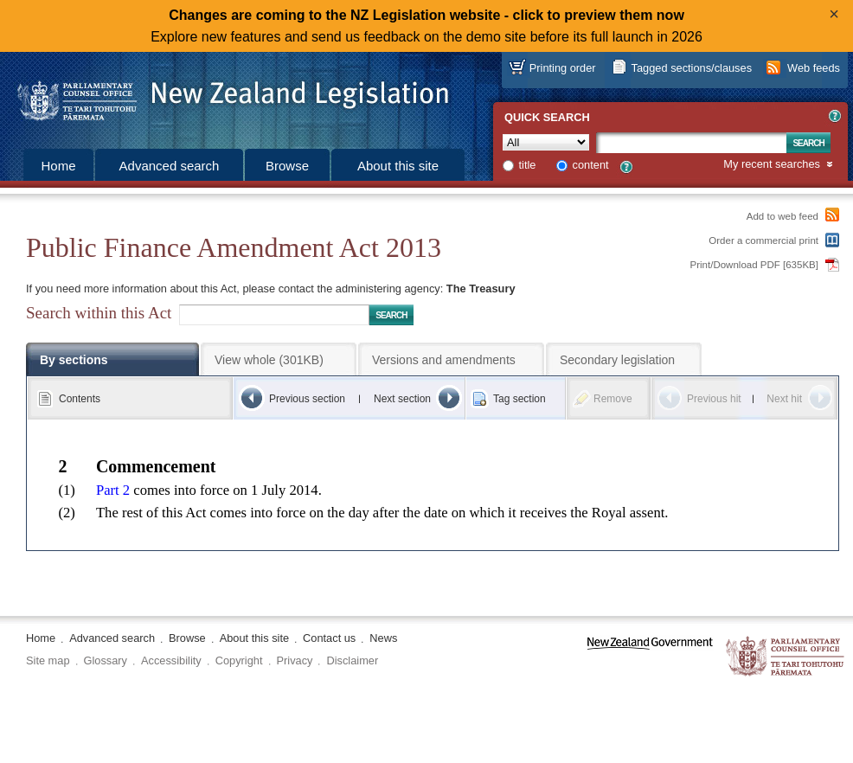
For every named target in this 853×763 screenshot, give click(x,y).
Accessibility (171, 660)
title (527, 164)
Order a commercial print (763, 240)
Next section (402, 399)
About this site (398, 165)
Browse (287, 165)
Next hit (784, 399)
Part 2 (113, 490)
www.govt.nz (650, 657)
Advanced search (169, 165)
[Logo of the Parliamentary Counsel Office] (225, 95)
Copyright (239, 660)
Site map (48, 660)
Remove (612, 399)
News (383, 638)
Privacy (295, 660)
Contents (79, 399)
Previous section (307, 399)
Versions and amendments (444, 360)
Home (58, 165)
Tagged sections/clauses (692, 67)
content (591, 164)
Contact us (329, 638)
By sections (74, 360)
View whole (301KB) (269, 360)
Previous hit (714, 399)
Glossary (106, 660)
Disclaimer (352, 660)
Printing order (562, 67)
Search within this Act (98, 313)
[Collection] (546, 142)
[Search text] (691, 142)
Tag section (519, 399)
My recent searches (771, 164)
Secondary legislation (617, 360)
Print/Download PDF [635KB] (754, 265)
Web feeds (813, 67)
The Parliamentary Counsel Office (786, 657)
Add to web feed (782, 216)
